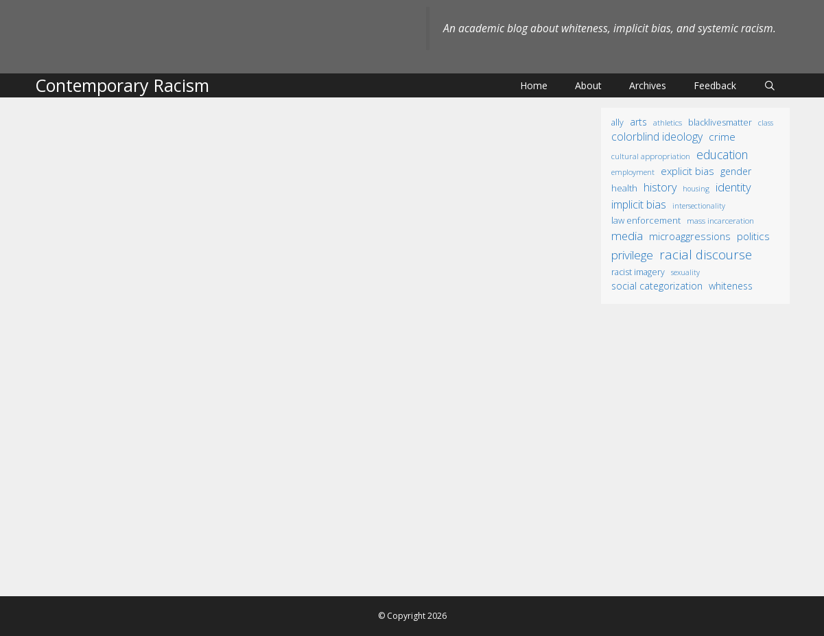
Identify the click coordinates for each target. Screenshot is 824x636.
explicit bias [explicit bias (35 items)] (687, 171)
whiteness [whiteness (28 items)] (731, 285)
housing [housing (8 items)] (696, 188)
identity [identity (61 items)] (733, 187)
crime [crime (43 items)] (722, 136)
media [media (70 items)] (627, 236)
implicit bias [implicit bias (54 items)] (638, 204)
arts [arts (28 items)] (638, 121)
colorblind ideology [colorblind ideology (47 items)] (657, 136)
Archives (647, 85)
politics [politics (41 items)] (753, 236)
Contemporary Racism (122, 85)
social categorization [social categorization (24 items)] (657, 285)
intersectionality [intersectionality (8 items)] (698, 206)
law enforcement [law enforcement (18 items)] (646, 220)
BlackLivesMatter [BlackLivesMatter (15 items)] (720, 122)
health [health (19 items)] (624, 188)
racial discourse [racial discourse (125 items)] (705, 254)
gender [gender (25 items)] (735, 171)
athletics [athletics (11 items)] (667, 122)
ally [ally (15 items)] (617, 122)
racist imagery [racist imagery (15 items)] (638, 272)
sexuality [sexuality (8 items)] (685, 272)
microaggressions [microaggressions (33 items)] (690, 236)
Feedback (715, 85)
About (588, 85)
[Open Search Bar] (770, 85)
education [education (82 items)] (722, 154)
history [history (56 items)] (660, 187)
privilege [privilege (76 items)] (632, 255)
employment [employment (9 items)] (633, 172)
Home (534, 85)
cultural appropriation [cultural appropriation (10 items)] (650, 156)
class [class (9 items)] (765, 122)
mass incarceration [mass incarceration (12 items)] (720, 220)
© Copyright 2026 (412, 616)
